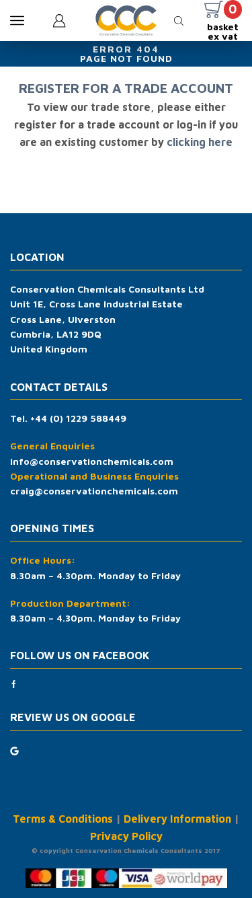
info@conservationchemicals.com (91, 461)
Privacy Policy (126, 836)
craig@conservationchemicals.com (94, 490)
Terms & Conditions (63, 819)
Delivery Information (177, 819)
